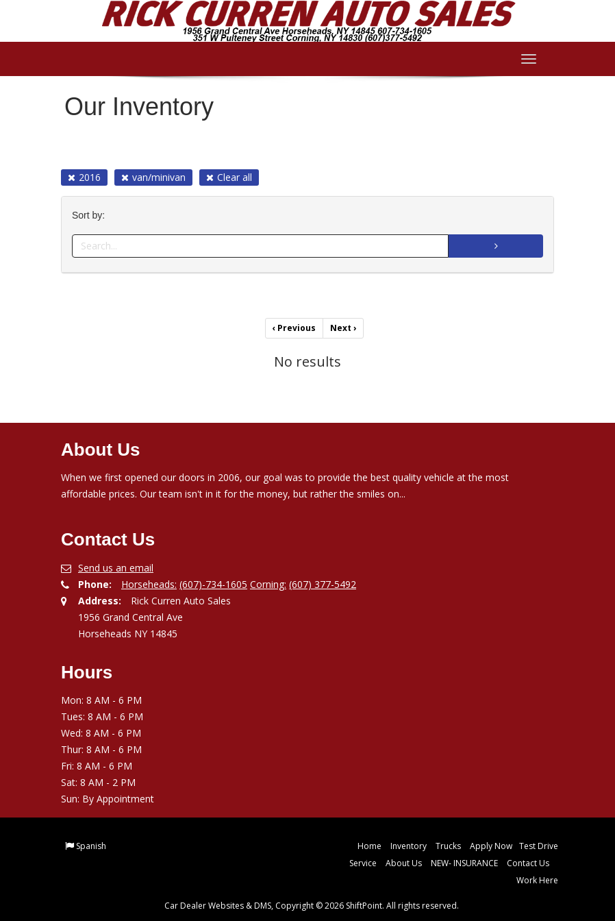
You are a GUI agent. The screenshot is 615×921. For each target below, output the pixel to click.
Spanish (91, 846)
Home (369, 846)
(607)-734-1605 (213, 584)
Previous (294, 328)
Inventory (408, 846)
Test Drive (538, 846)
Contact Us (528, 863)
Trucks (448, 846)
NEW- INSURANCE (464, 863)
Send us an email (115, 567)
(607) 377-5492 (322, 584)
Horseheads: (149, 584)
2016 (84, 177)
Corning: (268, 584)
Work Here (537, 880)
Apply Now (491, 846)
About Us (404, 863)
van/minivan (153, 177)
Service (363, 863)
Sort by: (91, 215)
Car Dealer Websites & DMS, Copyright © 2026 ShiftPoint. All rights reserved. (311, 905)
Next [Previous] (343, 328)
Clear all (229, 177)
